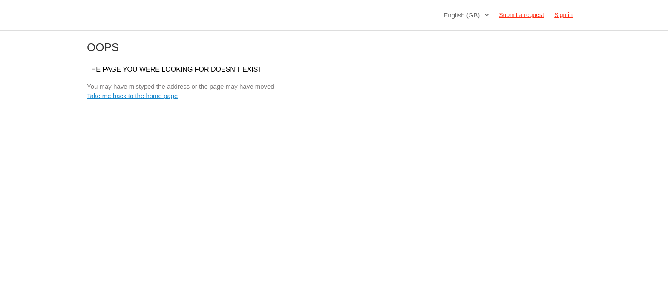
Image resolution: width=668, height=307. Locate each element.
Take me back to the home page (132, 95)
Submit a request (521, 15)
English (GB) (462, 15)
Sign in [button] (563, 15)
